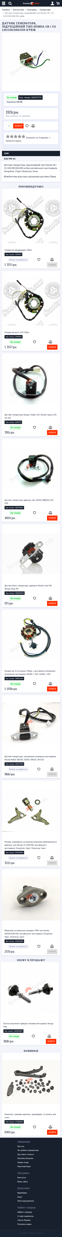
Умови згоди (23, 1163)
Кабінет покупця (24, 1212)
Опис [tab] (6, 153)
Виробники (22, 1193)
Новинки (31, 1050)
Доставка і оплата (25, 1154)
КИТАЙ (19, 102)
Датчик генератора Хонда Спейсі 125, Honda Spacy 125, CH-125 (31, 416)
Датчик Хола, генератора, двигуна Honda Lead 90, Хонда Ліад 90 (28, 587)
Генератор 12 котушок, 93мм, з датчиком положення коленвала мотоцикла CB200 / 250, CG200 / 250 (30, 672)
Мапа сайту (22, 1182)
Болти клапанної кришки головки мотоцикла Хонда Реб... (30, 1025)
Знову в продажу (31, 960)
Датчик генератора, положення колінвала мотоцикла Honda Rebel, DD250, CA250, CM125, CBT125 (30, 758)
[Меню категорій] (4, 3)
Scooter (31, 3)
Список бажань (24, 1220)
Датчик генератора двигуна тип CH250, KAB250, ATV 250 (29, 502)
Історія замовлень (25, 1216)
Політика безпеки (25, 1158)
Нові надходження (25, 1201)
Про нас (20, 1146)
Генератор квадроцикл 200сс (18, 250)
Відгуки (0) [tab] (9, 158)
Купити (18, 126)
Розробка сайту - (31, 1233)
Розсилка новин (24, 1224)
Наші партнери (23, 1166)
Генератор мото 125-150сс (17, 332)
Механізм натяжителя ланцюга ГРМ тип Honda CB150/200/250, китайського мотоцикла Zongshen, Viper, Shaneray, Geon (29, 933)
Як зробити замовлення (28, 1150)
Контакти (21, 1178)
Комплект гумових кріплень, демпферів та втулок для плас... (30, 1116)
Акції (19, 1197)
